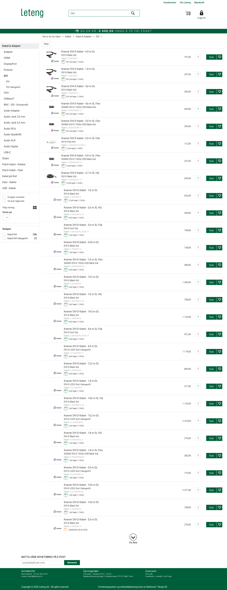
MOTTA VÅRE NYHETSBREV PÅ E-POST (43, 556)
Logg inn (201, 18)
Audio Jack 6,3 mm (14, 122)
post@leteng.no (35, 576)
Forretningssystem (107, 587)
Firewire (8, 69)
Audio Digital (11, 146)
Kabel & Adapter (84, 36)
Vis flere (133, 542)
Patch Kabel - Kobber (14, 164)
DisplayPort (10, 63)
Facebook (149, 576)
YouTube (168, 576)
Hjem (58, 36)
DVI (97, 36)
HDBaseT (9, 98)
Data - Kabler (9, 182)
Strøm (5, 158)
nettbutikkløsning (128, 587)
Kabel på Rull (9, 176)
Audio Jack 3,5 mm (14, 116)
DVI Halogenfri (13, 87)
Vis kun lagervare (15, 201)
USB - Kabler (9, 188)
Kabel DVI (12, 234)
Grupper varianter (15, 197)
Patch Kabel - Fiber (12, 170)
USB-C (7, 152)
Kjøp (211, 57)
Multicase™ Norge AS (156, 587)
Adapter (8, 51)
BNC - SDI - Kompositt (16, 104)
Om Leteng (185, 2)
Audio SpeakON (12, 134)
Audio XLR (9, 140)
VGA (6, 92)
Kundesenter (170, 2)
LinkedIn (159, 576)
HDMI (7, 57)
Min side (149, 574)
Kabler (68, 36)
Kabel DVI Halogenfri (17, 238)
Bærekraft (199, 2)
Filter (46, 44)
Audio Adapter (12, 110)
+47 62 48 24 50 (40, 574)
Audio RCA (10, 128)
